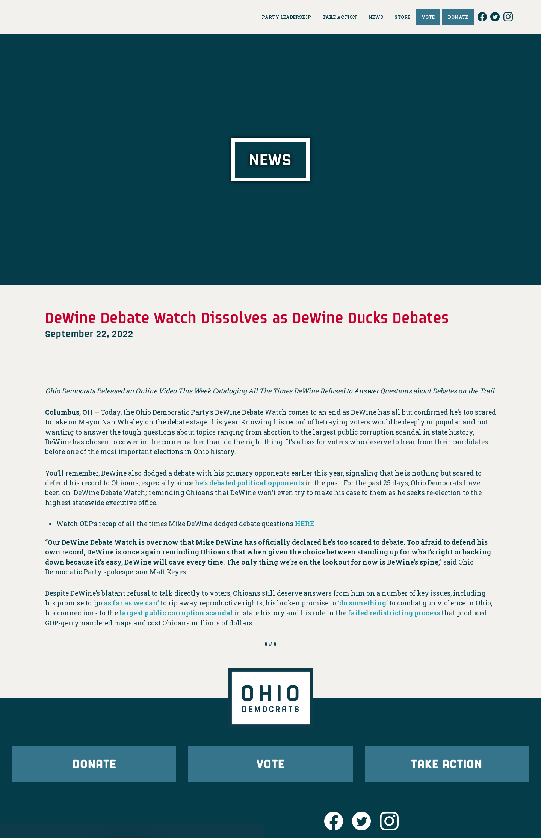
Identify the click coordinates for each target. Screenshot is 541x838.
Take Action (446, 763)
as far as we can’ (131, 603)
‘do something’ (363, 603)
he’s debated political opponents (249, 483)
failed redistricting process (394, 612)
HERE (304, 523)
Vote (270, 763)
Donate (94, 763)
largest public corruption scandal (176, 612)
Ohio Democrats (63, 17)
